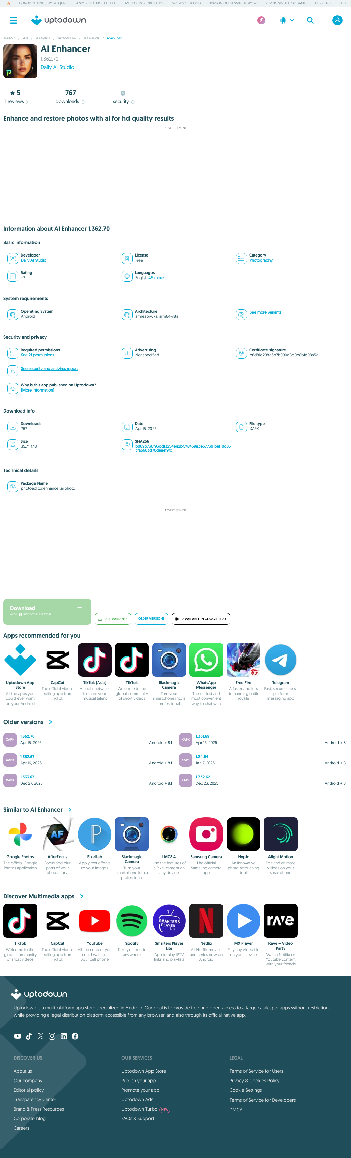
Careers (21, 1128)
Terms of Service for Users (256, 1071)
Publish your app (138, 1080)
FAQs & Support (137, 1118)
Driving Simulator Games (286, 3)
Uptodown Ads (137, 1099)
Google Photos (20, 857)
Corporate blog (30, 1118)
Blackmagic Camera (169, 685)
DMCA (236, 1110)
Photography (261, 260)
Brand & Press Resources (39, 1109)
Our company (28, 1080)
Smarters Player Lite (169, 946)
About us (23, 1071)
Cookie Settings (246, 1090)
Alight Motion (280, 857)
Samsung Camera (206, 857)
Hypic (243, 857)
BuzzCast (323, 3)
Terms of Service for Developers (263, 1100)
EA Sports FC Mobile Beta (95, 3)
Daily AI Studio (57, 67)
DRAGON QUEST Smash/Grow (232, 3)
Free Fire (243, 682)
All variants (112, 619)
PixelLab (94, 857)
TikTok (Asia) (94, 682)
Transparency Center (35, 1099)
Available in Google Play (201, 619)
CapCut (57, 682)
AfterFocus (57, 857)
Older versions (151, 619)
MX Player (243, 943)
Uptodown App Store (20, 685)
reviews (15, 101)
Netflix (206, 943)
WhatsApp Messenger (206, 685)
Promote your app (140, 1090)
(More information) (37, 390)
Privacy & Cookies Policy (255, 1080)
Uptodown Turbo (145, 1109)
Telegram (280, 682)
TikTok (132, 682)
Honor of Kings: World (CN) (43, 3)
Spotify (132, 943)
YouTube (94, 943)
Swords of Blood (186, 3)
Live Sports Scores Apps (142, 3)
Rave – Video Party (280, 946)
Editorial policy (29, 1090)
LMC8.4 (169, 857)
